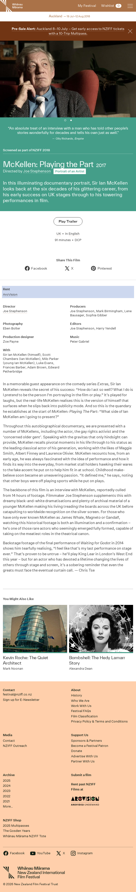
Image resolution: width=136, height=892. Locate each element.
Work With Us (81, 706)
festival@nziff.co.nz (17, 694)
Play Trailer (68, 221)
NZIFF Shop (12, 820)
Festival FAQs (81, 711)
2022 (6, 796)
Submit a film (81, 775)
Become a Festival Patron (89, 746)
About (76, 690)
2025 (6, 781)
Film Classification (84, 716)
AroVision (10, 294)
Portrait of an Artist (69, 171)
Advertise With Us (84, 756)
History (76, 695)
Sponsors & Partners (86, 741)
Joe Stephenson (37, 171)
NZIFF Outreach (15, 746)
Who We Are (80, 701)
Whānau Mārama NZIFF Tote (24, 836)
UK (58, 234)
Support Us (79, 735)
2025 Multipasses (16, 826)
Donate (76, 751)
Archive (9, 775)
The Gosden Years (16, 831)
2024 (7, 786)
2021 (6, 801)
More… (8, 806)
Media (7, 735)
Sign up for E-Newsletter (21, 700)
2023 (6, 791)
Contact (9, 690)
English (74, 234)
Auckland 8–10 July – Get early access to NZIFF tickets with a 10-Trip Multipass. (68, 31)
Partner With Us (83, 761)
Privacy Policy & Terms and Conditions (99, 721)
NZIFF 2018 (41, 150)
